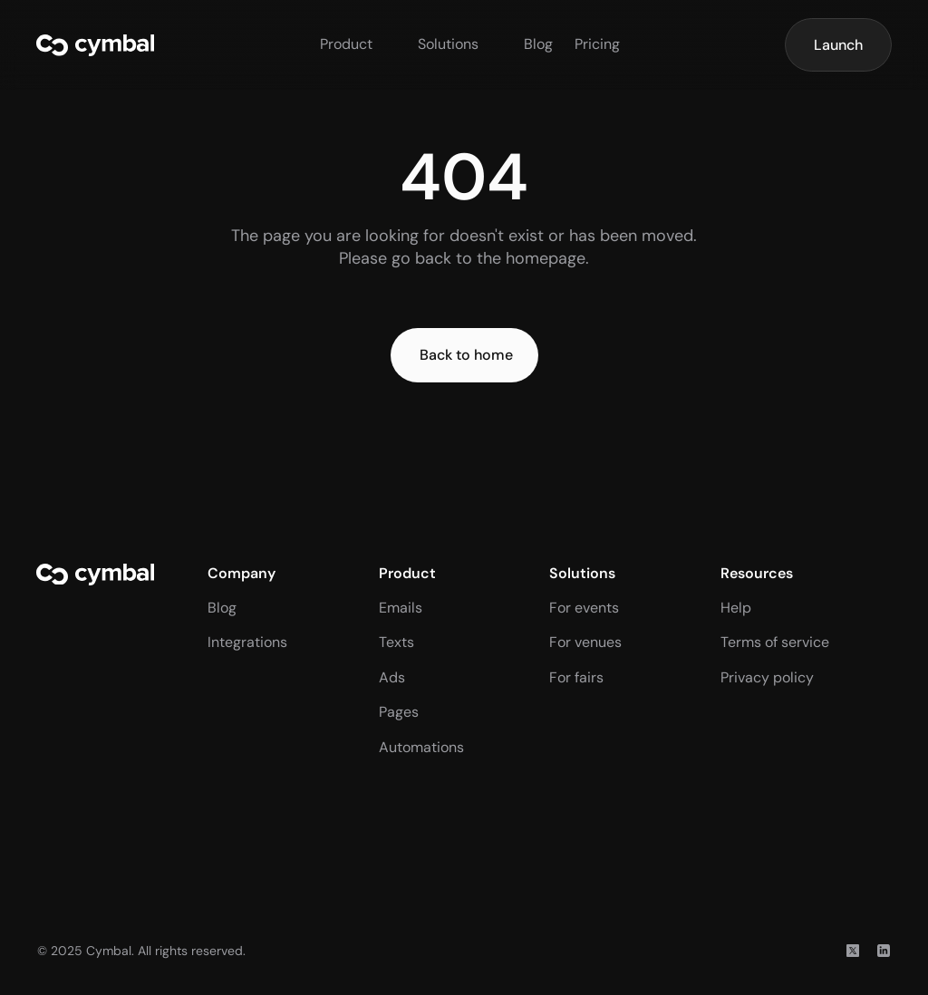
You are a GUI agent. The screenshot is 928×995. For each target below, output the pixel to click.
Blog (538, 43)
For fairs (576, 677)
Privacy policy (767, 677)
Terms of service (774, 642)
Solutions (448, 43)
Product (346, 43)
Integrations (247, 642)
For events (584, 607)
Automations (421, 747)
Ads (392, 677)
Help (735, 607)
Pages (399, 711)
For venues (585, 642)
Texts (396, 642)
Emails (400, 607)
